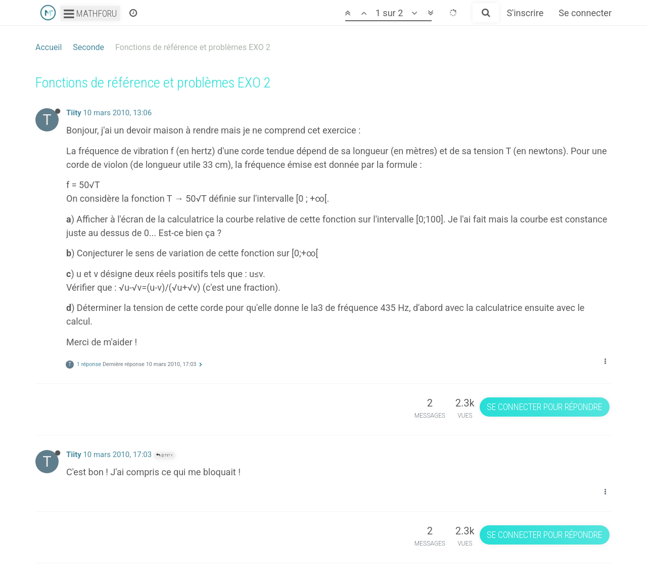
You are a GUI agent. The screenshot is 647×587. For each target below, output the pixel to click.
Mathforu (90, 13)
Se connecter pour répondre (544, 406)
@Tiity (164, 455)
